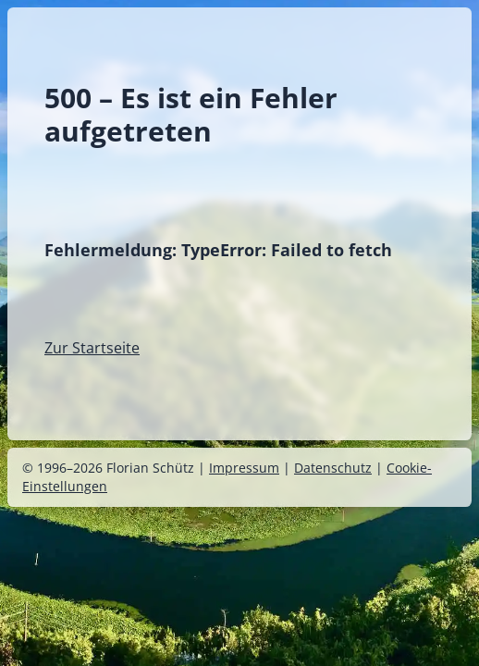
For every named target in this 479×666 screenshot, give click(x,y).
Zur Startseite (92, 348)
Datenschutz (333, 467)
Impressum (244, 467)
